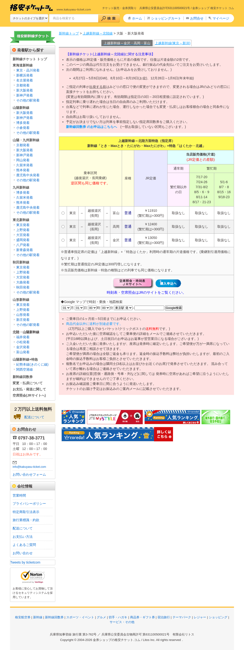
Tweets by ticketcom (25, 562)
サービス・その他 (122, 622)
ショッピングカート (166, 18)
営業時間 (19, 495)
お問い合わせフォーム (29, 474)
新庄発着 (23, 320)
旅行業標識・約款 (26, 520)
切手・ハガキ (118, 617)
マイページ (221, 18)
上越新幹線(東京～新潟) (172, 43)
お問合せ (196, 18)
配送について (34, 417)
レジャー (200, 617)
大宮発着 (23, 235)
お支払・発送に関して (29, 389)
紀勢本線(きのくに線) (32, 364)
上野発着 (23, 230)
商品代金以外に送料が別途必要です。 (94, 324)
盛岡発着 (23, 240)
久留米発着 (24, 165)
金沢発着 (23, 347)
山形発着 (23, 315)
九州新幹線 (21, 187)
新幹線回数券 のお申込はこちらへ (91, 127)
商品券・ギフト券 (142, 617)
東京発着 (23, 225)
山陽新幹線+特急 (25, 359)
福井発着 (23, 337)
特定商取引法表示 (26, 512)
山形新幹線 (21, 300)
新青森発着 (24, 250)
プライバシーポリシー (29, 503)
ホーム (137, 18)
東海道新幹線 (23, 65)
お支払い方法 (23, 537)
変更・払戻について (28, 383)
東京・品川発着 (28, 70)
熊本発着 (23, 170)
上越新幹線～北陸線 (98, 33)
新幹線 (37, 617)
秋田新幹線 (21, 262)
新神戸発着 (24, 95)
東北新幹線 (21, 220)
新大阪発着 (24, 90)
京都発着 (23, 85)
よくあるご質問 (24, 545)
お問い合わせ (23, 553)
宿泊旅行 (164, 617)
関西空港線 (24, 369)
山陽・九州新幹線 (26, 140)
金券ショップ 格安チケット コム (213, 8)
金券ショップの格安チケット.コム (116, 640)
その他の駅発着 (28, 100)
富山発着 (23, 352)
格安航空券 (22, 617)
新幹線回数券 (23, 377)
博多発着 (23, 123)
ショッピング (218, 617)
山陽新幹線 (21, 108)
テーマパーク (182, 617)
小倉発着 (23, 128)
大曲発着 (23, 282)
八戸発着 (23, 245)
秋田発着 (23, 287)
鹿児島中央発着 (28, 175)
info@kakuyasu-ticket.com (29, 467)
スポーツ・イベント (80, 617)
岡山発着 (23, 160)
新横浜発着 (24, 75)
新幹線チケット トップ (30, 59)
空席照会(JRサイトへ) (29, 395)
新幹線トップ (69, 33)
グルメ (101, 617)
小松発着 (23, 342)
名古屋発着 (24, 80)
